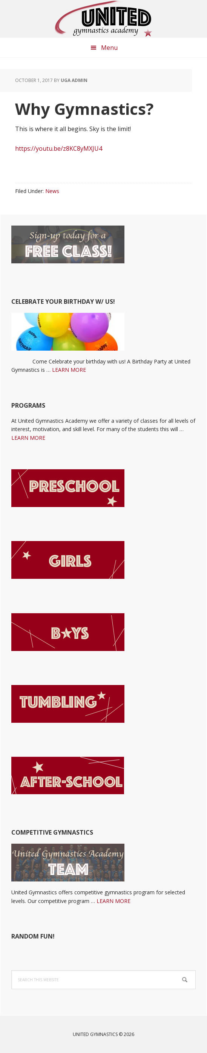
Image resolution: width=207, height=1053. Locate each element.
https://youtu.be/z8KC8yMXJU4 (58, 148)
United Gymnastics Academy (104, 19)
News (52, 191)
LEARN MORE (69, 369)
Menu (109, 47)
